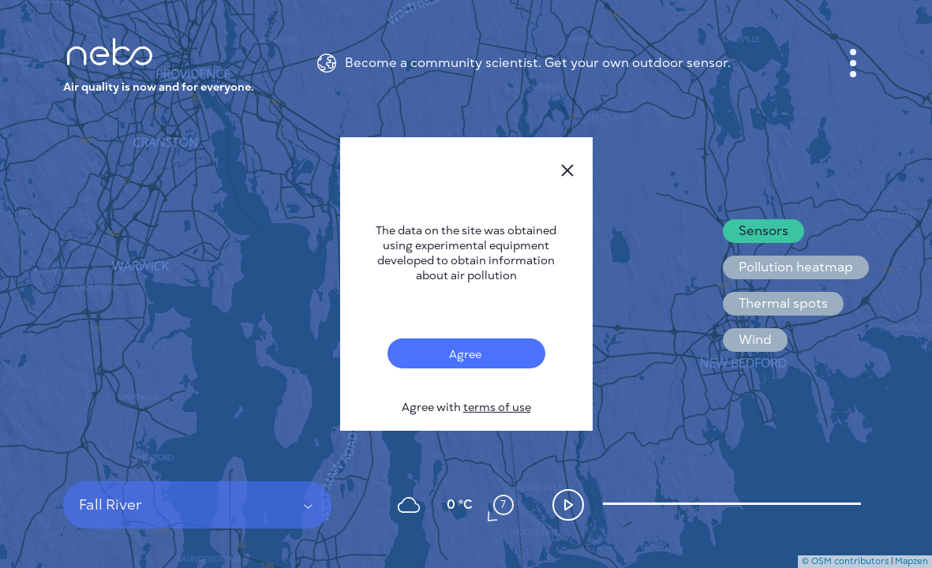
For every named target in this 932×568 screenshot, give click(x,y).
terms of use (497, 407)
